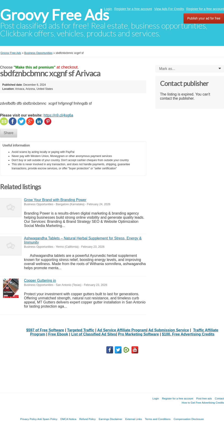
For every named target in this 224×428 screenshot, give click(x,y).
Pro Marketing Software (138, 334)
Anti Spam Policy (47, 418)
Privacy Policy (28, 418)
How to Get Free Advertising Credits (203, 402)
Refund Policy (87, 418)
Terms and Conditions (158, 418)
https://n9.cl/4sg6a (58, 115)
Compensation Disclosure (188, 418)
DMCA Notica (68, 418)
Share (8, 133)
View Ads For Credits (169, 9)
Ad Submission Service (168, 330)
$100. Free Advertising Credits (188, 334)
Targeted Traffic (80, 330)
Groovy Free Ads (54, 15)
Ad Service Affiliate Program (121, 330)
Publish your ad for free (203, 18)
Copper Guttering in (40, 280)
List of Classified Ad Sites (93, 334)
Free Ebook (58, 334)
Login (108, 9)
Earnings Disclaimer (110, 418)
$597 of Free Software (45, 330)
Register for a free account (133, 9)
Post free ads (204, 398)
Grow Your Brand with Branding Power (55, 200)
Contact (219, 398)
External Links (133, 418)
